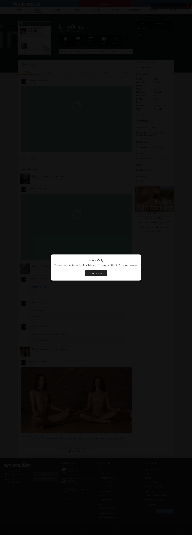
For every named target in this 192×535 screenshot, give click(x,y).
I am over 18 (96, 273)
